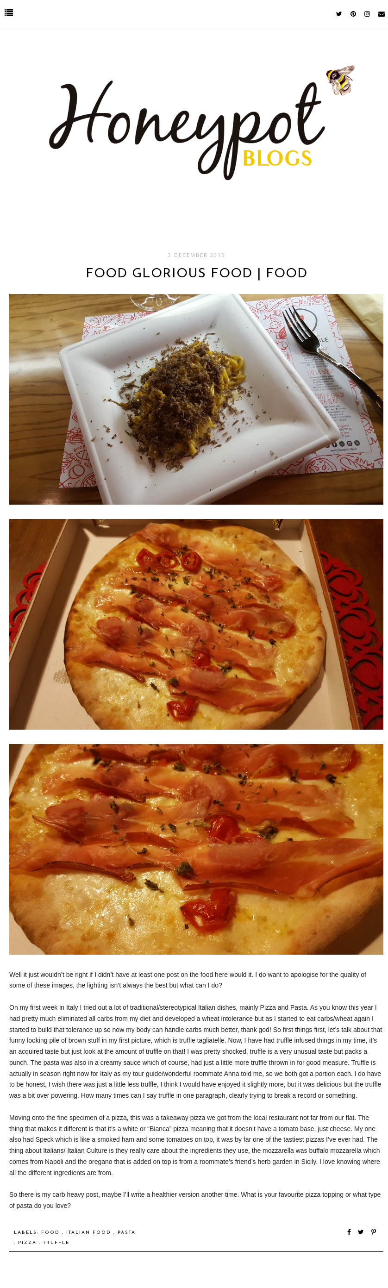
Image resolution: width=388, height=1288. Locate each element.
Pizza (28, 1242)
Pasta (127, 1232)
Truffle (56, 1242)
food (51, 1232)
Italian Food (89, 1232)
